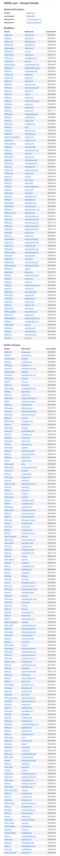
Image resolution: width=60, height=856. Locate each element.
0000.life (7, 517)
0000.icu (7, 806)
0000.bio (7, 362)
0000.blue (7, 843)
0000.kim (7, 681)
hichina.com (29, 38)
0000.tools (8, 849)
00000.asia (8, 104)
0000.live (7, 454)
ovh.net (24, 556)
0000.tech (7, 579)
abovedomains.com (32, 88)
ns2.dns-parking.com (33, 23)
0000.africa (8, 777)
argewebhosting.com (28, 652)
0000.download (9, 833)
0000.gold (8, 546)
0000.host (8, 411)
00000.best (8, 35)
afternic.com (29, 236)
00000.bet (8, 216)
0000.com (8, 480)
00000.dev (8, 134)
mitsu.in (28, 94)
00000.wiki (8, 68)
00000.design (9, 48)
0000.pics (7, 727)
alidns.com (29, 282)
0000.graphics (9, 645)
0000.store (8, 629)
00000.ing (8, 285)
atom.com (28, 153)
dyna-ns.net (29, 183)
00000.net (8, 88)
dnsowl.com (29, 55)
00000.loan (8, 226)
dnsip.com (28, 338)
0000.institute (9, 823)
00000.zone (8, 272)
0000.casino (8, 780)
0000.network (9, 685)
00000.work (8, 74)
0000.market (8, 464)
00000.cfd (8, 200)
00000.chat (8, 259)
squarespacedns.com (29, 599)
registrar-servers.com (32, 68)
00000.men (8, 130)
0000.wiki (7, 665)
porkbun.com (29, 144)
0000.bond (8, 724)
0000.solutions (9, 826)
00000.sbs (8, 183)
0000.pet (7, 813)
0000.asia (7, 830)
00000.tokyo (8, 157)
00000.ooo (8, 94)
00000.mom (8, 246)
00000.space (9, 163)
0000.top (7, 592)
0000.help (7, 405)
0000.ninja (8, 658)
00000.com (8, 91)
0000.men (8, 718)
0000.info (7, 569)
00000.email (8, 45)
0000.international (10, 790)
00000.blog (8, 298)
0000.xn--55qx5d (10, 536)
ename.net (25, 480)
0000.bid (7, 639)
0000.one (7, 642)
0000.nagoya (9, 467)
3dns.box (24, 770)
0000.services (9, 559)
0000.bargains (9, 372)
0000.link (7, 451)
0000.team (8, 688)
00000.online (9, 206)
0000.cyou (8, 395)
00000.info (8, 150)
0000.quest (8, 754)
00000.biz (7, 38)
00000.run (8, 121)
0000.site (7, 615)
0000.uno (7, 734)
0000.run (7, 523)
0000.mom (8, 751)
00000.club (8, 58)
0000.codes (8, 767)
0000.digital (8, 648)
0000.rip (7, 836)
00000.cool (8, 219)
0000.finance (9, 421)
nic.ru (23, 464)
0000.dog (7, 513)
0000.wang (8, 431)
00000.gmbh (8, 325)
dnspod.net (29, 74)
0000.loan (8, 457)
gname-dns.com (27, 813)
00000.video (8, 173)
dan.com (24, 596)
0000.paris (8, 800)
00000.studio (9, 262)
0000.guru (8, 747)
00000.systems (9, 144)
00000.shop (8, 140)
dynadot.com (26, 352)
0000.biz (7, 382)
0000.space (8, 599)
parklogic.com (26, 444)
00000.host (8, 51)
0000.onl (7, 783)
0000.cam (8, 741)
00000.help (8, 328)
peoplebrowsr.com (31, 114)
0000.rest (7, 731)
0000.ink (7, 573)
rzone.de (28, 325)
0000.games (8, 737)
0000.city (7, 671)
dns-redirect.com (31, 203)
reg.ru (27, 127)
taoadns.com (26, 853)
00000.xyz (8, 236)
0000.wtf (7, 444)
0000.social (8, 774)
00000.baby (8, 295)
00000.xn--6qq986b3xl (12, 137)
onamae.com (29, 157)
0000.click (8, 385)
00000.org (8, 101)
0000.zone (8, 655)
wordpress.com (26, 362)
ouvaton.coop (26, 800)
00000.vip (7, 177)
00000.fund (8, 229)
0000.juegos (8, 448)
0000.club (7, 418)
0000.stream (8, 632)
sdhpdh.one (25, 764)
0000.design (8, 408)
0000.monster (9, 510)
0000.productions (10, 698)
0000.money (8, 507)
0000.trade (8, 695)
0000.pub (7, 553)
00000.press (8, 124)
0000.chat (8, 691)
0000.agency (9, 757)
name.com (25, 385)
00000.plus (8, 223)
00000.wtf (8, 335)
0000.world (8, 441)
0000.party (8, 744)
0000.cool (7, 668)
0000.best (7, 352)
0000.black (8, 375)
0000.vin (7, 846)
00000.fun (8, 186)
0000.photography (10, 622)
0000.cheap (8, 378)
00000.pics (8, 302)
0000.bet (7, 355)
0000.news (8, 477)
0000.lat (7, 760)
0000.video (8, 606)
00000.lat (7, 279)
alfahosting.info (30, 206)
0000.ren (7, 566)
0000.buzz (8, 365)
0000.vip (7, 609)
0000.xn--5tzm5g (10, 853)
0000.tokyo (8, 589)
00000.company (10, 265)
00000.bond (8, 256)
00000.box (8, 289)
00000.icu (7, 98)
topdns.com (29, 91)
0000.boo (7, 793)
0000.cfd (7, 708)
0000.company (9, 484)
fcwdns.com (29, 98)
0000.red (7, 678)
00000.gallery (9, 239)
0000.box (7, 770)
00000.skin (8, 209)
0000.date (8, 721)
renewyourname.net (32, 275)
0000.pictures (9, 497)
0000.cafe (8, 368)
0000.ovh (7, 556)
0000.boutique (9, 359)
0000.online (8, 652)
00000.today (8, 308)
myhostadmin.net (31, 71)
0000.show (8, 675)
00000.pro (8, 127)
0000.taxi (7, 576)
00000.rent (8, 305)
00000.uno (8, 167)
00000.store (8, 193)
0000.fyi (7, 401)
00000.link (8, 81)
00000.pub (8, 233)
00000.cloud (8, 55)
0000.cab (7, 764)
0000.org (7, 490)
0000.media (8, 787)
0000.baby (8, 810)
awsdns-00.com (27, 635)
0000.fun (7, 619)
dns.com (28, 61)
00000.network (9, 318)
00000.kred (8, 114)
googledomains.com (32, 65)
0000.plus (7, 612)
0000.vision (8, 711)
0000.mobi (8, 602)
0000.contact (9, 388)
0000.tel (7, 583)
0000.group (8, 550)
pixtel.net (24, 359)
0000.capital (8, 625)
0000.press (8, 527)
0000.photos (8, 494)
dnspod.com (29, 107)
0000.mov (8, 797)
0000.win (7, 434)
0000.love (7, 500)
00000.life (8, 117)
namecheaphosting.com (30, 724)
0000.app (7, 563)
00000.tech (8, 153)
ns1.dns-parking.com (33, 19)
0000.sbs (7, 714)
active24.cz (25, 642)
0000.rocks (8, 520)
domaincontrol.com (32, 150)
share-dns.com (30, 84)
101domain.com (27, 503)
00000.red (8, 190)
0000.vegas (8, 839)
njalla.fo (28, 269)
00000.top (8, 160)
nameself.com (30, 213)
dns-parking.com (31, 58)
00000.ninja (8, 249)
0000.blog (8, 704)
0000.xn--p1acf (9, 662)
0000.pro (7, 530)
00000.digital (9, 203)
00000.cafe (8, 242)
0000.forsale (8, 540)
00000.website (9, 65)
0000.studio (8, 635)
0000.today (8, 586)
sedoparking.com (31, 196)
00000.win (8, 71)
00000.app (8, 147)
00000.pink (8, 315)
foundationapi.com (28, 619)
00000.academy (10, 312)
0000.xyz (7, 816)
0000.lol (7, 461)
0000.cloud (8, 415)
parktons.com (30, 35)
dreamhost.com (27, 408)
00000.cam (30, 13)
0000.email (8, 398)
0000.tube (8, 596)
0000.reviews (9, 543)
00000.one (8, 196)
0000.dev (7, 533)
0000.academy (9, 803)
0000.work (8, 438)
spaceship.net (30, 45)
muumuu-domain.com (29, 467)
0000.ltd (7, 503)
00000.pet (8, 321)
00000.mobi (8, 170)
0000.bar (7, 392)
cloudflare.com (30, 42)
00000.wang (8, 61)
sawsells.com (26, 839)
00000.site (8, 180)
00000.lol (7, 275)
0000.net (7, 474)
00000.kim (8, 111)
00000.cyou (8, 42)
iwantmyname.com (28, 820)
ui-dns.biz (24, 823)
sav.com (28, 51)
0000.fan (7, 424)
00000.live (8, 84)
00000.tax (8, 338)
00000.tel (7, 331)
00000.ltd (7, 107)
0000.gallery (8, 428)
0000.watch (8, 820)
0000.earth (8, 701)
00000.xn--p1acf (10, 213)
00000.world (8, 78)
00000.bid (8, 282)
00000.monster (9, 252)
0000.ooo (7, 487)
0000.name (8, 471)
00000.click (8, 269)
